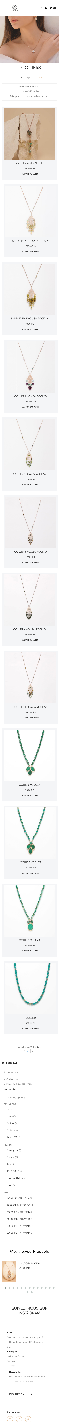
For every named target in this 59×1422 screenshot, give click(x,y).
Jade (11, 1164)
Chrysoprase (14, 1150)
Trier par (14, 96)
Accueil (19, 77)
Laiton (11, 1116)
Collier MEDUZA (29, 784)
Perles (11, 1185)
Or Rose (12, 1123)
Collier (31, 1018)
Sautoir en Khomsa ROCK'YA (30, 241)
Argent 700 (13, 1137)
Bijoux (30, 77)
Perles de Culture (16, 1178)
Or (9, 1109)
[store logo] (14, 8)
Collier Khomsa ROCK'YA (30, 396)
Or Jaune (12, 1130)
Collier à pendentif (29, 163)
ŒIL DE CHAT (14, 1171)
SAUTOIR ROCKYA (30, 1263)
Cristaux (12, 1157)
